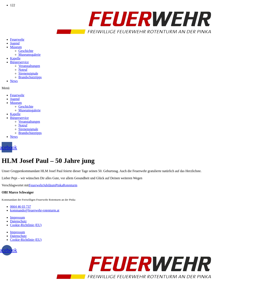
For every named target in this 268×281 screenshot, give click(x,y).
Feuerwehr (17, 39)
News (14, 81)
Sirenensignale (28, 73)
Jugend (14, 43)
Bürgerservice (19, 62)
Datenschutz (18, 221)
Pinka (59, 185)
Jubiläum (49, 185)
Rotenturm (70, 185)
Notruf (22, 69)
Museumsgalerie (29, 54)
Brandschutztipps (30, 77)
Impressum (17, 217)
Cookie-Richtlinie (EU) (26, 225)
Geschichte (25, 51)
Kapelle (15, 58)
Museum (16, 47)
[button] (134, 88)
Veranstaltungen (29, 66)
